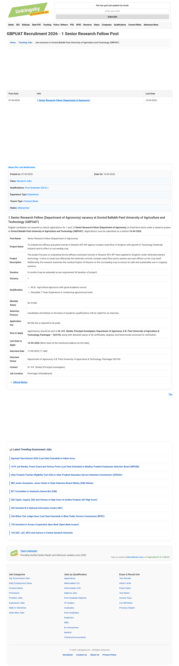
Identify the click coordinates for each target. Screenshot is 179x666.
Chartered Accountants (75, 637)
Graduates (69, 608)
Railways (26, 25)
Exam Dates (125, 588)
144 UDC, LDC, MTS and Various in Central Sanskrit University (42, 532)
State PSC (36, 25)
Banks (11, 25)
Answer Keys (125, 598)
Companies (107, 25)
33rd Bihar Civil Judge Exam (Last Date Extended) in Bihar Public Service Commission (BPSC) (58, 516)
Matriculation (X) (72, 583)
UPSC (78, 25)
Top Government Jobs (19, 578)
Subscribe (112, 17)
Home (13, 42)
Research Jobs (24, 181)
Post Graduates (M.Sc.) (36, 187)
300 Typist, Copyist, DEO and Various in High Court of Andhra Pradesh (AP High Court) (54, 499)
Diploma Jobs (70, 593)
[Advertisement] (89, 69)
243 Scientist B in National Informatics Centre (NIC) (37, 508)
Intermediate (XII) (72, 588)
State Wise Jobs (16, 612)
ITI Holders (69, 603)
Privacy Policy (109, 655)
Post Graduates (71, 612)
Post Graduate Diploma (75, 598)
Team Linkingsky (28, 551)
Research (87, 25)
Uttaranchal (23, 208)
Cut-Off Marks (125, 603)
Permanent (14, 593)
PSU (72, 25)
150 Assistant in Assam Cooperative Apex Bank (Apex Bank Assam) (45, 524)
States (96, 25)
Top (170, 394)
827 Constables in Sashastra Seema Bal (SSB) (34, 491)
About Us (94, 655)
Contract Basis (31, 201)
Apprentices (69, 578)
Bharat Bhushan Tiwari (135, 557)
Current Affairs (135, 25)
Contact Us (81, 655)
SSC (18, 25)
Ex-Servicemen (71, 627)
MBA (66, 622)
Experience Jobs (17, 603)
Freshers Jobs (15, 598)
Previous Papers (127, 608)
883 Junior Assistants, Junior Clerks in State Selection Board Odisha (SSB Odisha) (52, 483)
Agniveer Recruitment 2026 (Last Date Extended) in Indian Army (43, 458)
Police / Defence (60, 25)
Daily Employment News (20, 583)
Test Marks (124, 593)
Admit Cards (125, 583)
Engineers (69, 617)
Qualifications (120, 25)
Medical (67, 632)
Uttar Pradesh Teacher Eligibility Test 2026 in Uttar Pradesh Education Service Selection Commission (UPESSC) (66, 475)
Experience (33, 194)
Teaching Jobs (25, 42)
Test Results (125, 578)
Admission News (151, 25)
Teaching (47, 25)
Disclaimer (68, 655)
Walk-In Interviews (17, 608)
